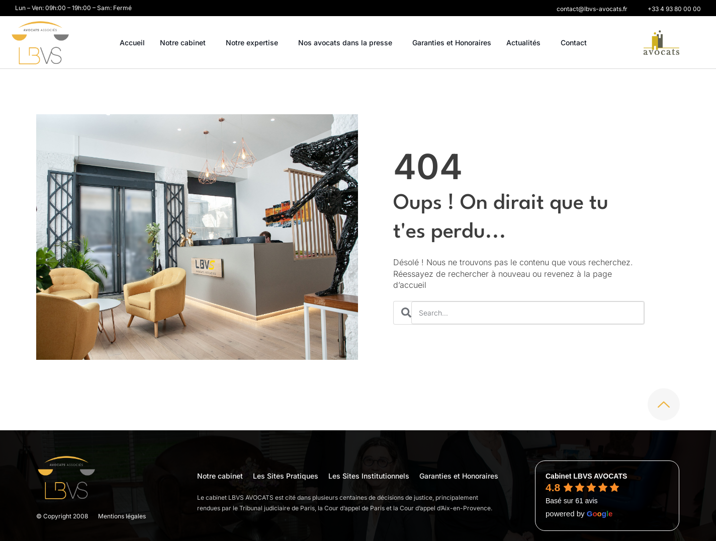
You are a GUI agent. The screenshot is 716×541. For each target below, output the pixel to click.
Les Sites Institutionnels (368, 476)
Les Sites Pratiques (285, 476)
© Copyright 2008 (62, 516)
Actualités (526, 43)
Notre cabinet (185, 43)
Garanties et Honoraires (451, 42)
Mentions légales (122, 516)
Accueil (132, 42)
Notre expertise (254, 43)
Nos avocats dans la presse (347, 43)
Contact (574, 42)
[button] (592, 9)
